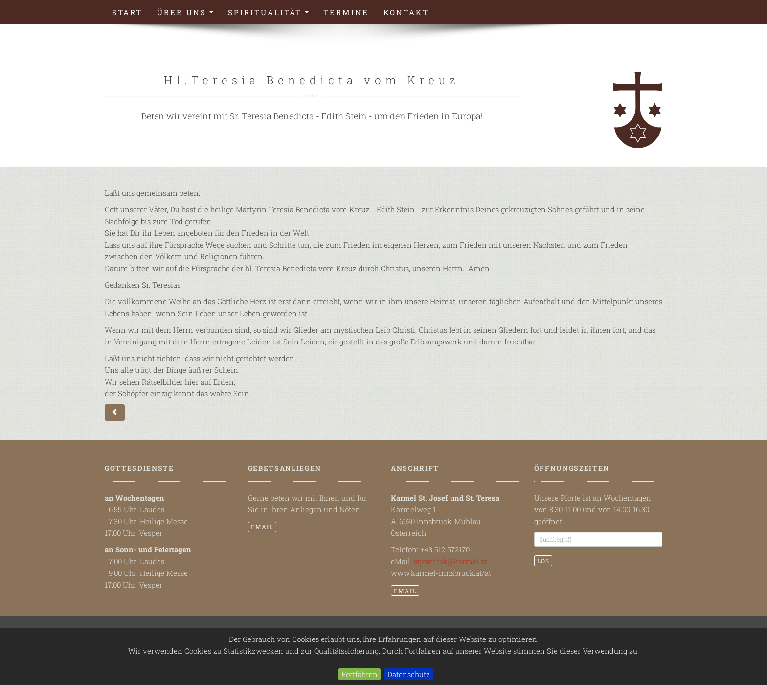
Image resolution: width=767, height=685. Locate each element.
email (262, 527)
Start (127, 12)
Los (543, 561)
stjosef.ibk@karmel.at (450, 561)
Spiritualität (272, 15)
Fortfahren (359, 674)
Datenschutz (408, 674)
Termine (346, 12)
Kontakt (406, 12)
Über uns (189, 15)
